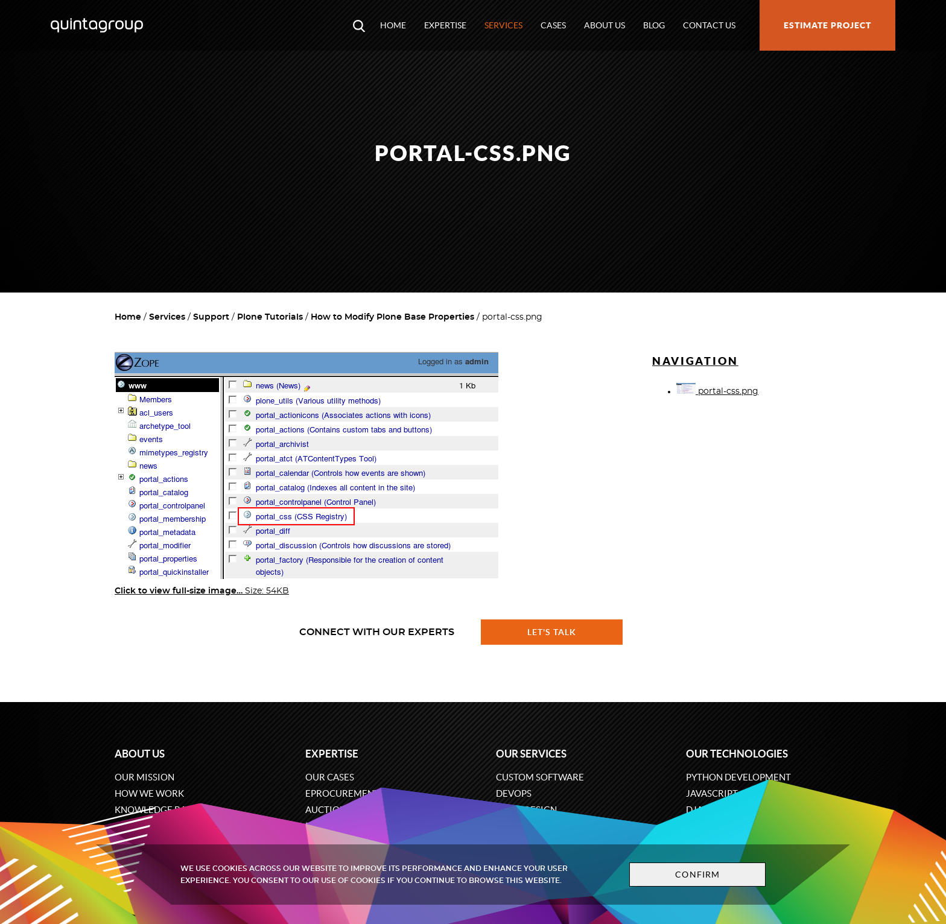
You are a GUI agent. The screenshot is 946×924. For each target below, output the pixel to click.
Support (211, 317)
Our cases (329, 777)
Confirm (697, 874)
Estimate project (827, 25)
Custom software (540, 777)
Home (393, 25)
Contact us (709, 25)
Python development (738, 777)
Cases (553, 25)
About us (604, 25)
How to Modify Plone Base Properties (392, 317)
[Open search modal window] (359, 25)
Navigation (695, 361)
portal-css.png (717, 391)
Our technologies (737, 753)
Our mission (144, 777)
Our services (531, 753)
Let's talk (552, 632)
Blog (654, 25)
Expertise (445, 25)
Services (503, 25)
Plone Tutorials (270, 317)
